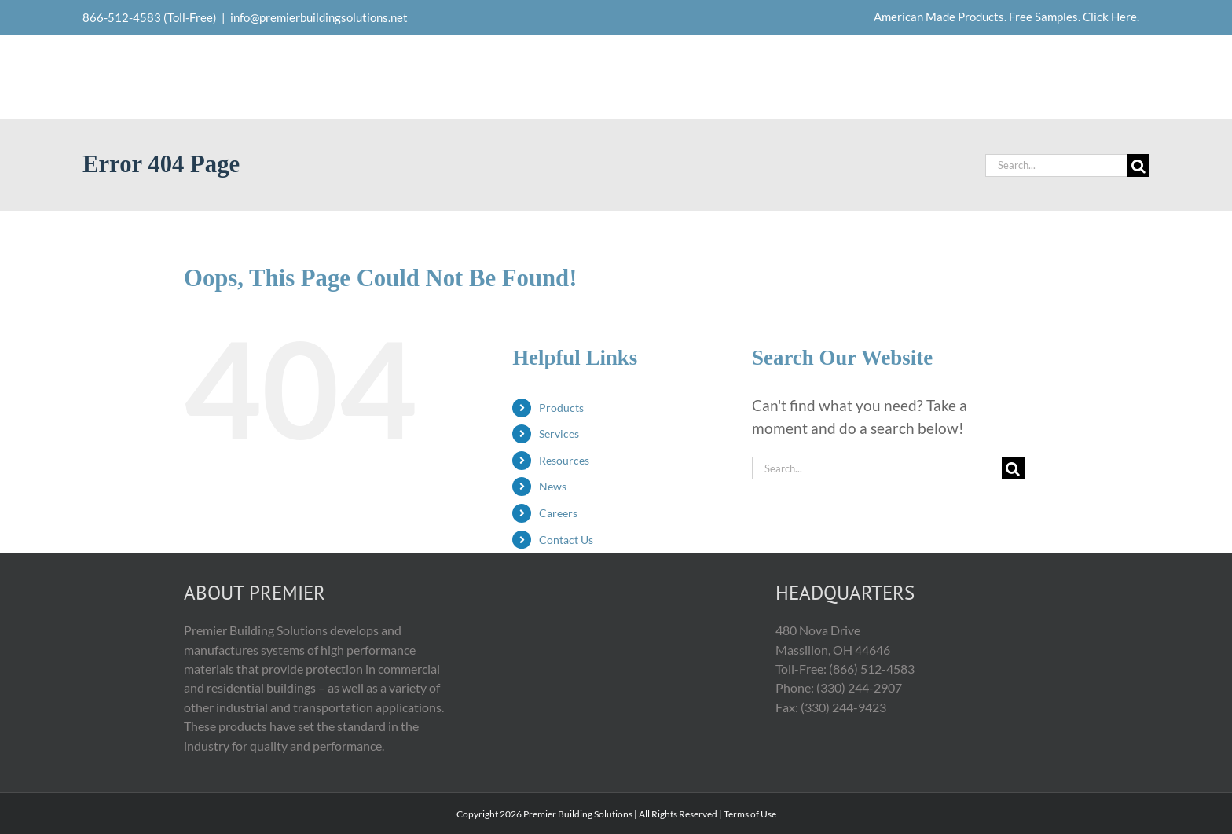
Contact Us (566, 539)
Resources (564, 460)
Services (559, 433)
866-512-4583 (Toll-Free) (149, 17)
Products (561, 407)
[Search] (1138, 165)
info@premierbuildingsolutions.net (319, 17)
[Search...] (1056, 165)
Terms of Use (750, 814)
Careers (558, 513)
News (552, 486)
